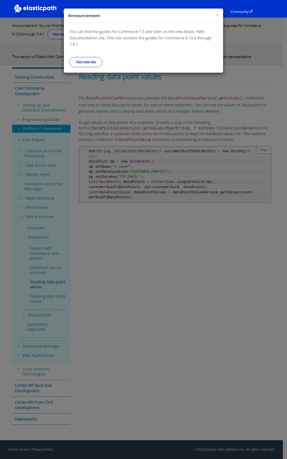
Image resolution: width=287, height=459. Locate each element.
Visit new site (86, 62)
